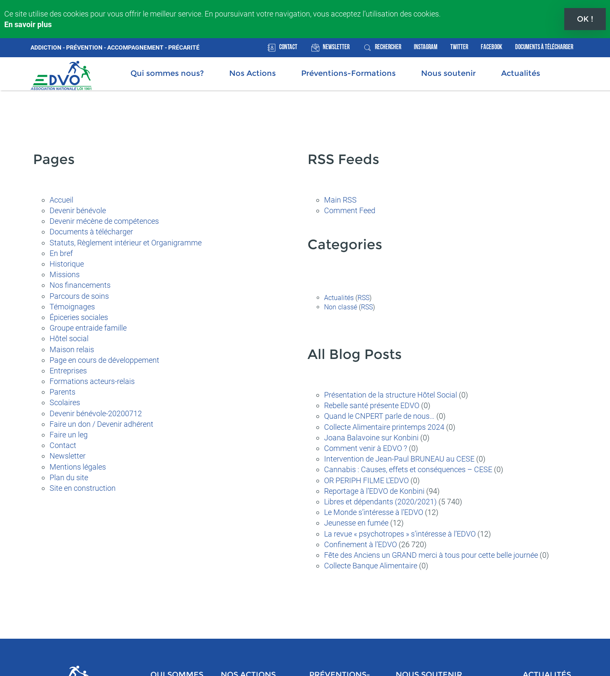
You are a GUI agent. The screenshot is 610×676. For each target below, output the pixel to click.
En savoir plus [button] (28, 24)
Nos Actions (252, 72)
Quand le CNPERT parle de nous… (379, 415)
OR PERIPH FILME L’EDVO (366, 479)
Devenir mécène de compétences (104, 220)
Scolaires (65, 402)
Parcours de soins (79, 295)
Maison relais (72, 348)
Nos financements (80, 284)
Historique (67, 263)
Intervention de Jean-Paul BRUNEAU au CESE (399, 457)
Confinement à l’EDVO (360, 543)
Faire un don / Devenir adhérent (101, 423)
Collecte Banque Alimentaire (370, 564)
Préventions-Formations (348, 72)
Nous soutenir (448, 72)
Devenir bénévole (78, 209)
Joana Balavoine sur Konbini (371, 436)
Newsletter (336, 46)
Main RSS (340, 199)
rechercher (388, 46)
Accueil (61, 199)
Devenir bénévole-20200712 (96, 412)
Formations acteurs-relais (92, 380)
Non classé (340, 306)
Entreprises (68, 369)
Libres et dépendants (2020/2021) (380, 500)
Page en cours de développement (104, 359)
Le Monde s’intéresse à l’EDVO (373, 511)
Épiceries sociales (79, 316)
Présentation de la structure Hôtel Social (390, 393)
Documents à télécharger (544, 46)
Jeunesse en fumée (356, 521)
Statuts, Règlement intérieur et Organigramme (126, 241)
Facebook (491, 46)
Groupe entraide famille (88, 327)
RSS (363, 297)
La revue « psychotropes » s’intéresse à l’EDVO (400, 533)
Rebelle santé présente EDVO (371, 404)
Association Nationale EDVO (61, 74)
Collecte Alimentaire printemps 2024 (384, 426)
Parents (62, 391)
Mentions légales (78, 466)
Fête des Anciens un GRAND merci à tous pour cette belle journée (431, 554)
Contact (288, 46)
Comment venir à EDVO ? (365, 447)
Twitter (459, 46)
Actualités (520, 72)
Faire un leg (69, 433)
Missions (65, 273)
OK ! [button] (585, 19)
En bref (61, 252)
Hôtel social (69, 338)
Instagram (426, 46)
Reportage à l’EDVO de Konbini (374, 490)
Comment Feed (349, 209)
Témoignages (72, 305)
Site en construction (83, 487)
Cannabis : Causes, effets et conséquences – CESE (408, 469)
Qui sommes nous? (167, 72)
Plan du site (69, 476)
